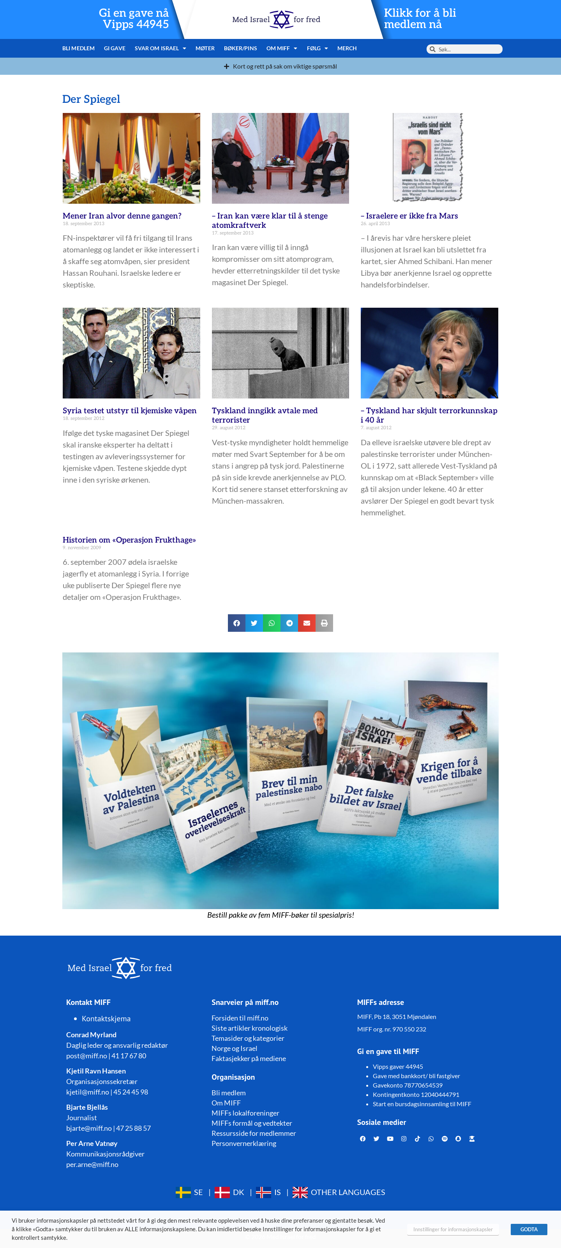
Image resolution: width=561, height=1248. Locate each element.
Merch (347, 48)
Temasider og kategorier (248, 1038)
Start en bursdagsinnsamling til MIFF (422, 1103)
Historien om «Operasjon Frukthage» (129, 540)
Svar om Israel (161, 48)
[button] (236, 623)
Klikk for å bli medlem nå (420, 19)
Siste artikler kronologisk (250, 1028)
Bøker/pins (240, 48)
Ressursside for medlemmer (254, 1133)
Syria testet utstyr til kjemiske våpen (130, 411)
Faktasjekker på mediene (249, 1058)
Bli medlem (78, 48)
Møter (205, 48)
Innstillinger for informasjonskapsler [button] (453, 1229)
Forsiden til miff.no (240, 1018)
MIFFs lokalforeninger (245, 1113)
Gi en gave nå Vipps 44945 (134, 19)
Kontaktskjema (106, 1019)
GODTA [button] (529, 1229)
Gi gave (114, 48)
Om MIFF (282, 48)
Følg (317, 48)
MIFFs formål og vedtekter (252, 1123)
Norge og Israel (235, 1048)
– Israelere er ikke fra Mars (409, 216)
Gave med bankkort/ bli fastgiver (416, 1075)
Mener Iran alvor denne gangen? (122, 216)
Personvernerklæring (244, 1143)
